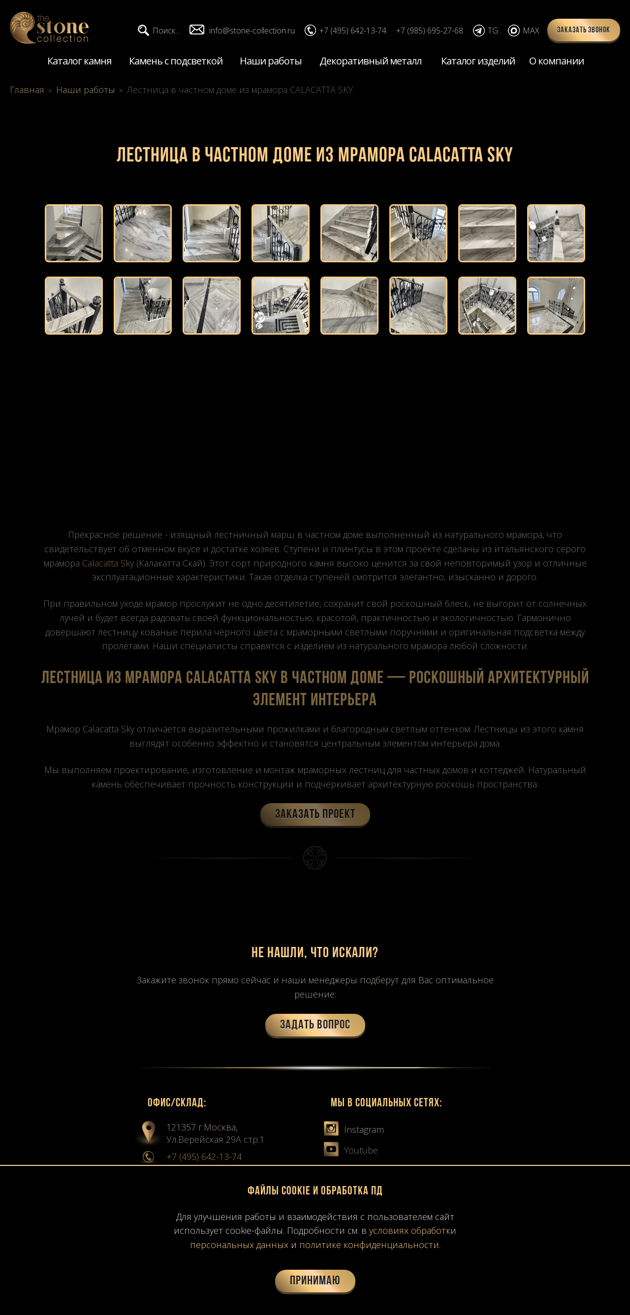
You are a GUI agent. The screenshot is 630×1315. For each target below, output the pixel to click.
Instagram (354, 1129)
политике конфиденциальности (369, 1245)
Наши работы (271, 60)
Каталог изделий (478, 60)
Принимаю (315, 1281)
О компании (556, 60)
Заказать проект (315, 814)
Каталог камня (79, 60)
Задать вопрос (315, 1025)
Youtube (351, 1150)
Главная (27, 89)
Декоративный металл (370, 60)
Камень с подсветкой (175, 60)
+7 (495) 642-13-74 (204, 1156)
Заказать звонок (583, 30)
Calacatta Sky (108, 563)
